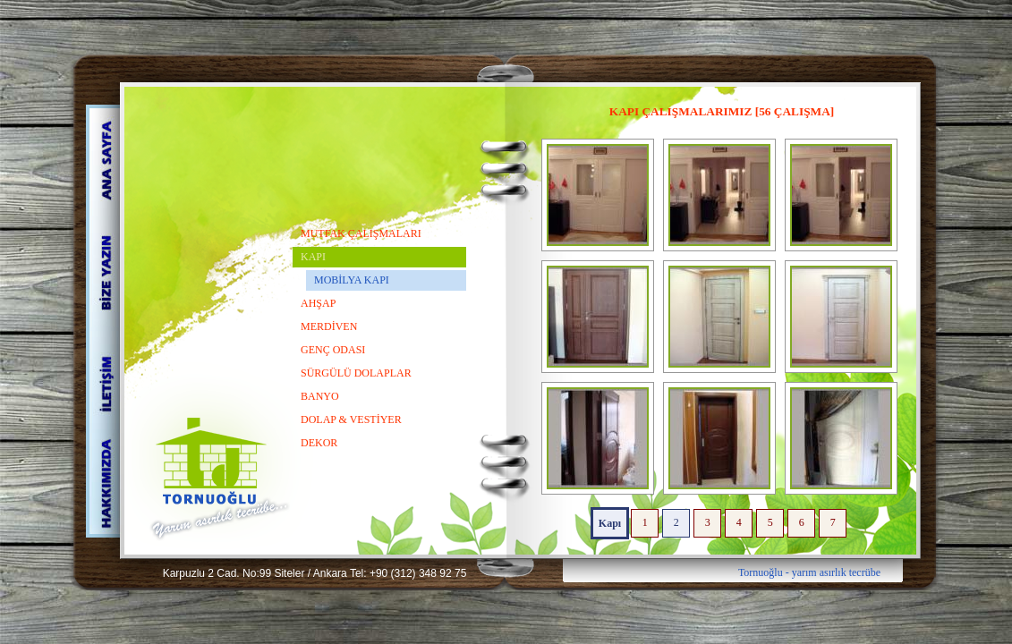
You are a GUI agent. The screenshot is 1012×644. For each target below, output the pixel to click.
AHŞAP (318, 303)
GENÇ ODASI (333, 349)
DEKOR (319, 442)
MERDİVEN (329, 326)
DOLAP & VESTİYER (351, 419)
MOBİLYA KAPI (351, 280)
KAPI (313, 256)
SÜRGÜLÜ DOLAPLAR (356, 373)
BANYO (320, 396)
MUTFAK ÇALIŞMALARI (361, 233)
